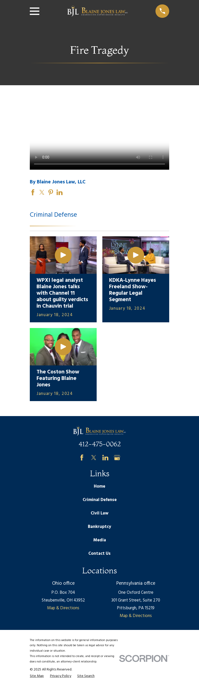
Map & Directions (63, 608)
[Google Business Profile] (117, 457)
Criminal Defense (100, 499)
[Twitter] (94, 457)
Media (99, 540)
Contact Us (99, 553)
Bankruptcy (99, 526)
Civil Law (99, 513)
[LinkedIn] (105, 457)
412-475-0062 (100, 444)
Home (99, 486)
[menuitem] (37, 676)
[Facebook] (82, 457)
